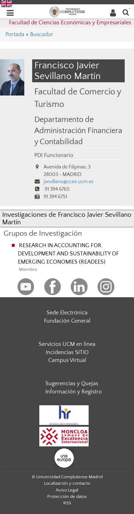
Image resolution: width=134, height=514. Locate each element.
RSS (67, 502)
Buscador (41, 34)
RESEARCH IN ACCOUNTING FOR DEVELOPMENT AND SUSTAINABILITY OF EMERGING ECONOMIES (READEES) (68, 253)
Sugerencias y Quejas (71, 383)
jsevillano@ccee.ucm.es (68, 182)
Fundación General (67, 321)
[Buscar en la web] (126, 12)
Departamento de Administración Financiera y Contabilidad (78, 131)
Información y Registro (73, 391)
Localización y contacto (67, 483)
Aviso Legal (67, 490)
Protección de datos (67, 496)
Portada (14, 34)
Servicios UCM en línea (67, 344)
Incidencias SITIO (67, 352)
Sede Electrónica (67, 312)
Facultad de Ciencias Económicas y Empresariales (70, 22)
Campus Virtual (67, 360)
